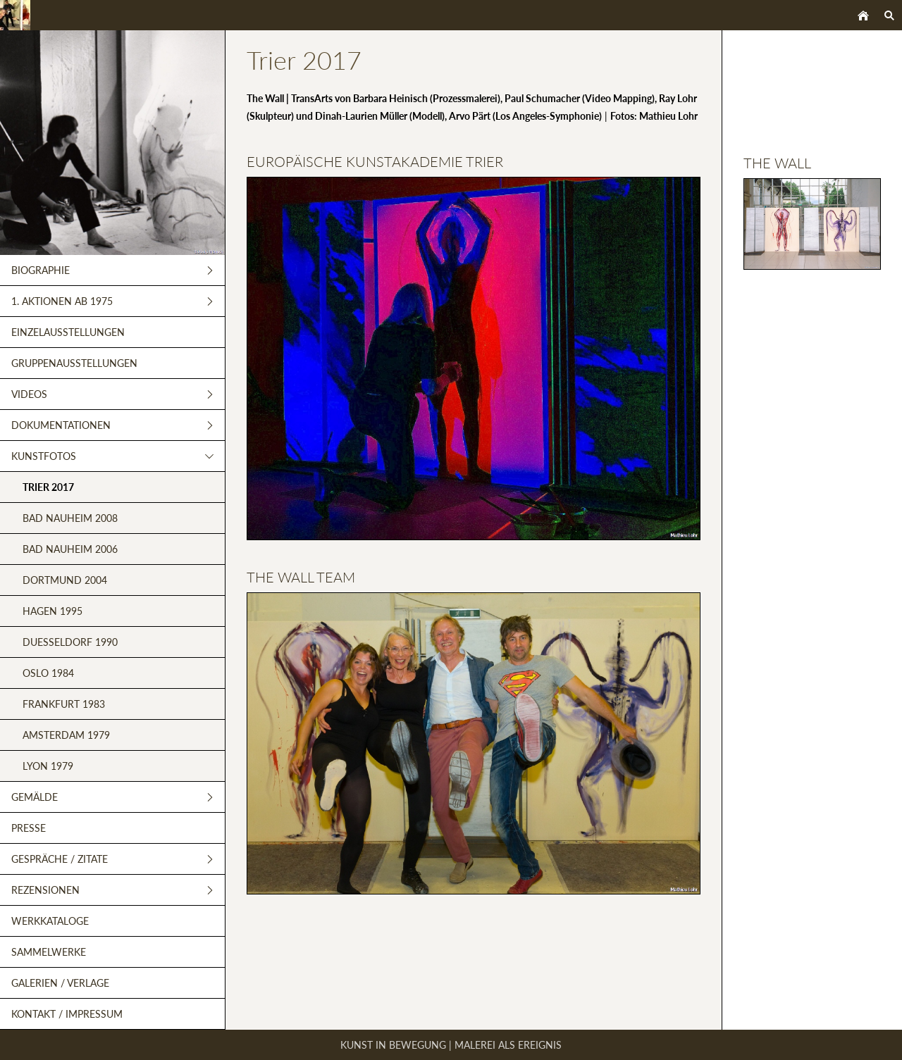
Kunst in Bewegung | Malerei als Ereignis (451, 1045)
